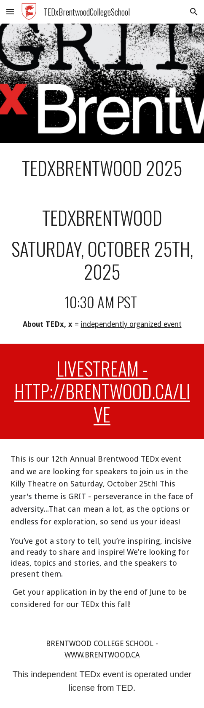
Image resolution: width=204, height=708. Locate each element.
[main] (102, 168)
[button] (10, 11)
